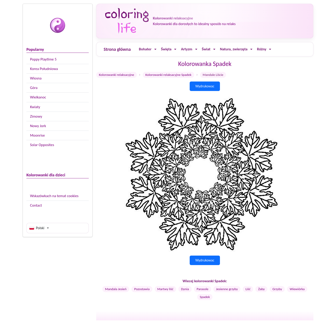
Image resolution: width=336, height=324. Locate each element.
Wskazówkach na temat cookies (54, 195)
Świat (206, 49)
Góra (33, 87)
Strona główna (117, 49)
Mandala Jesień (115, 289)
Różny (261, 49)
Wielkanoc (38, 97)
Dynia (185, 289)
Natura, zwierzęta (233, 49)
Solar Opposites (42, 144)
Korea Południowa (44, 68)
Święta (166, 49)
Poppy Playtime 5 (43, 59)
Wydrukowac (204, 86)
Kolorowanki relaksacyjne (116, 75)
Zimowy (36, 116)
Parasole (202, 289)
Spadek (205, 297)
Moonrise (37, 135)
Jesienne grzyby (227, 289)
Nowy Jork (38, 126)
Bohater (145, 49)
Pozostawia (141, 289)
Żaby (261, 289)
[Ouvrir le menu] (155, 49)
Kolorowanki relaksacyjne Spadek (168, 75)
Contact (36, 205)
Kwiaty (35, 107)
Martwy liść (165, 289)
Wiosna (36, 78)
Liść (247, 289)
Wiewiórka (297, 289)
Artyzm (186, 49)
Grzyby (277, 289)
